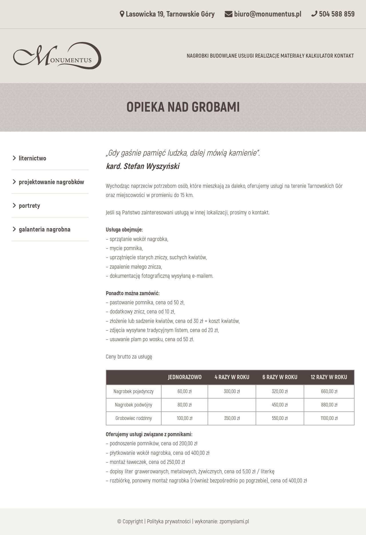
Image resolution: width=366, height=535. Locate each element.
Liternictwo (32, 158)
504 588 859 (333, 14)
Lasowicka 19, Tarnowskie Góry (167, 14)
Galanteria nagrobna (45, 229)
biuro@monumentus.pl (263, 14)
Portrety (29, 206)
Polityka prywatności (169, 521)
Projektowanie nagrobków (51, 182)
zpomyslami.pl (234, 521)
